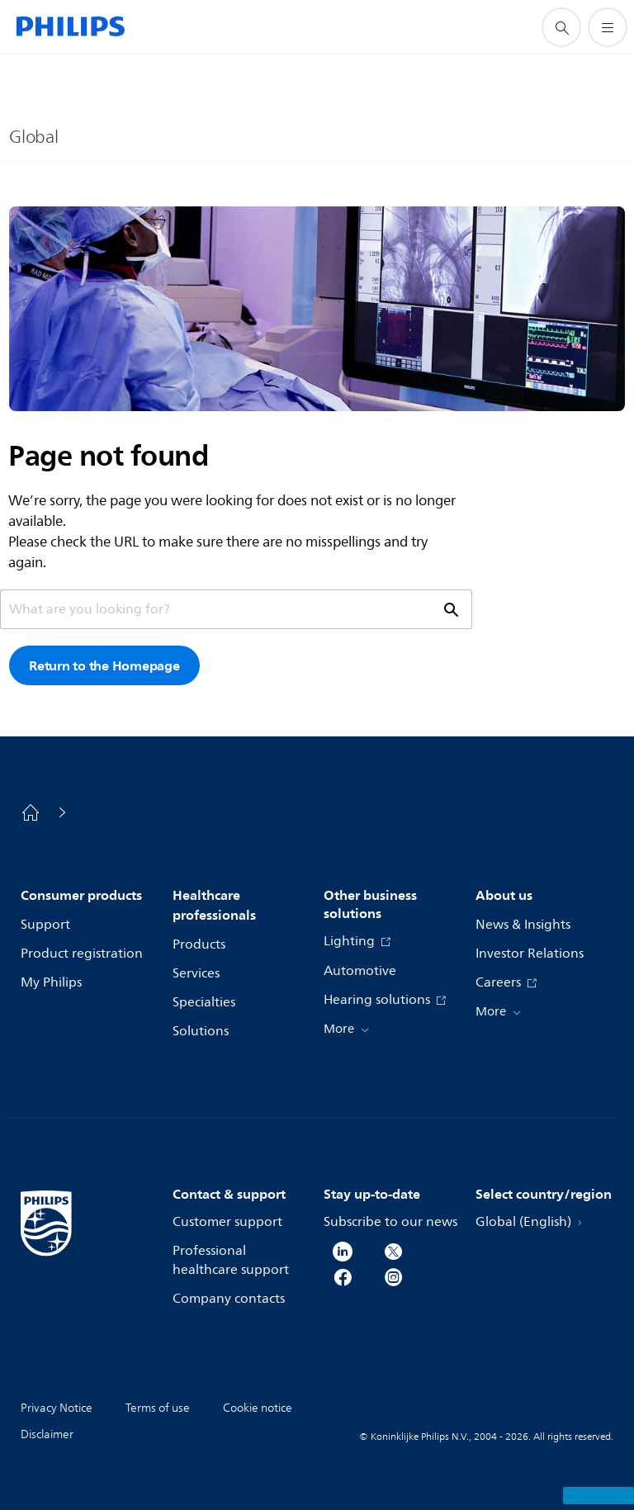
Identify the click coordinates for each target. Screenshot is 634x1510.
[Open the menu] (607, 27)
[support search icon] (561, 27)
